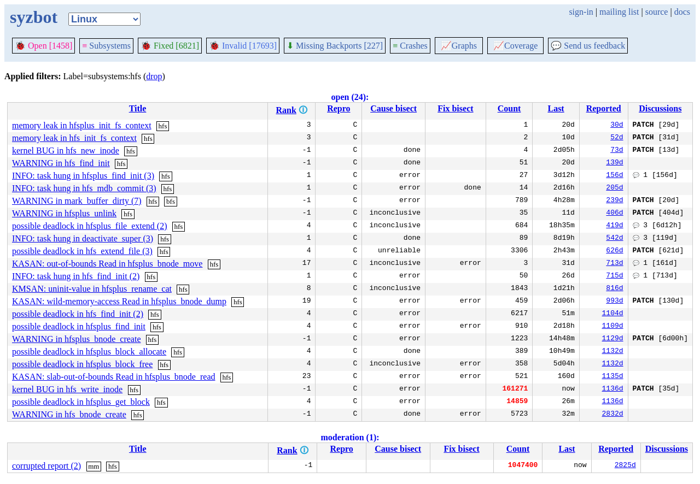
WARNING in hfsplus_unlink (64, 213)
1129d (612, 339)
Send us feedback (588, 45)
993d (614, 301)
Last (556, 108)
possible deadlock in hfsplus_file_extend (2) (89, 226)
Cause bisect (393, 108)
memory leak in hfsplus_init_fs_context (81, 125)
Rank (286, 110)
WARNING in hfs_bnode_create (69, 414)
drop (154, 76)
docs (682, 11)
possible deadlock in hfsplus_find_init (78, 326)
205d (614, 188)
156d (614, 176)
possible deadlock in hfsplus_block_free (82, 364)
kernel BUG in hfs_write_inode (67, 389)
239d (614, 201)
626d (614, 251)
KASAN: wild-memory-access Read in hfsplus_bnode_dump (119, 301)
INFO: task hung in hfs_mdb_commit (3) (84, 188)
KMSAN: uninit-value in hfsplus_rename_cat (92, 288)
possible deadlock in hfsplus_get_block (81, 401)
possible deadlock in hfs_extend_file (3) (82, 251)
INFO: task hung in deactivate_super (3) (82, 238)
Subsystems (106, 45)
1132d (612, 352)
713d (614, 264)
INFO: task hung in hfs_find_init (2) (75, 276)
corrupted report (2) (46, 465)
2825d (625, 466)
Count (509, 108)
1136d (612, 389)
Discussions (660, 108)
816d (614, 289)
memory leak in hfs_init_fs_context (74, 138)
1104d (612, 314)
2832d (612, 415)
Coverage (515, 45)
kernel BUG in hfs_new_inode (65, 150)
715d (614, 276)
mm (93, 466)
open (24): (350, 97)
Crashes (410, 45)
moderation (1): (349, 437)
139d (614, 163)
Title (138, 108)
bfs (170, 201)
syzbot (33, 17)
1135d (612, 377)
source (656, 11)
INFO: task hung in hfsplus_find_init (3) (83, 175)
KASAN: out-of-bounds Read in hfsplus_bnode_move (107, 263)
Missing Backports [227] (335, 45)
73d (616, 151)
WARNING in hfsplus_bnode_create (76, 339)
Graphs (459, 45)
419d (614, 226)
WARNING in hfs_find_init (61, 163)
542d (614, 239)
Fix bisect (455, 108)
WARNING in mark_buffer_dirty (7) (77, 200)
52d (616, 138)
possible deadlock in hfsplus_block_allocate (89, 351)
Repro (338, 108)
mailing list (619, 11)
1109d (612, 327)
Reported (603, 108)
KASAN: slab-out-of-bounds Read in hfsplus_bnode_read (113, 376)
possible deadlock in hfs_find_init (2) (77, 313)
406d (614, 214)
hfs (163, 126)
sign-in (581, 11)
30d (616, 126)
